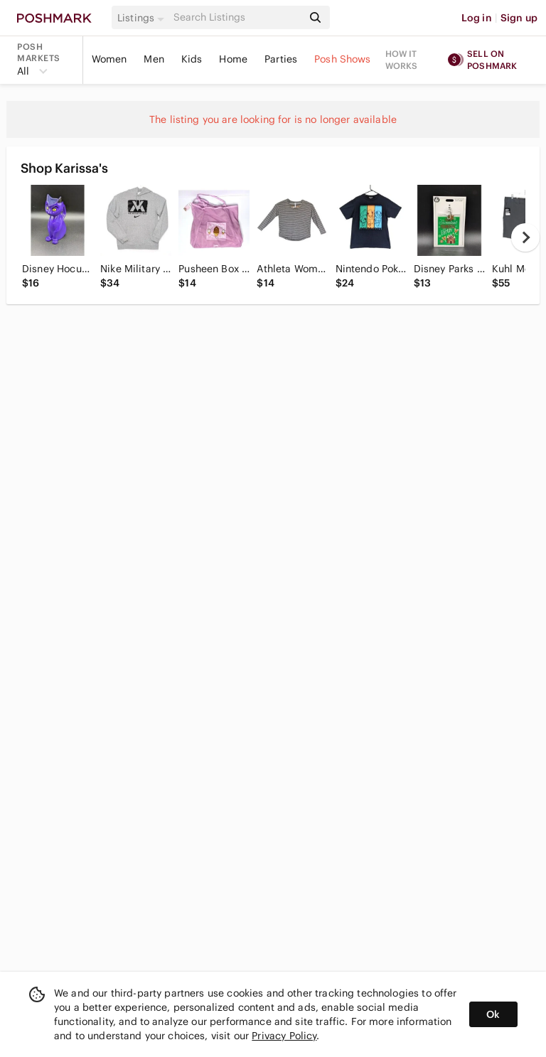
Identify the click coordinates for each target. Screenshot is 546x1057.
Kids (192, 59)
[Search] (236, 17)
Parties (280, 59)
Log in (476, 17)
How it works (401, 59)
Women (109, 59)
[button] (142, 18)
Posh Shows (342, 59)
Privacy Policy (284, 1035)
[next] (525, 237)
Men (154, 59)
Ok (493, 1014)
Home (233, 59)
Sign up (518, 17)
